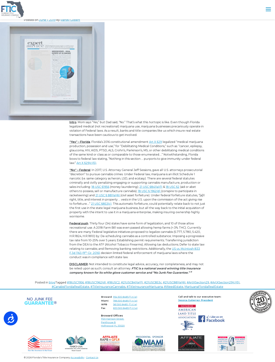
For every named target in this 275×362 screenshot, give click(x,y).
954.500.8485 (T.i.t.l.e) (125, 297)
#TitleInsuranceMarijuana (145, 286)
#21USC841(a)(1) (132, 282)
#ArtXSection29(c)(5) (225, 282)
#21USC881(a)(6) (174, 282)
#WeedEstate (173, 286)
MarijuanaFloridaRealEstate (204, 286)
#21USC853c (153, 282)
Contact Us (92, 357)
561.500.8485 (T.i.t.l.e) (125, 304)
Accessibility (77, 357)
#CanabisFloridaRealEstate (70, 286)
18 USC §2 (172, 187)
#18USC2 (113, 282)
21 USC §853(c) (101, 203)
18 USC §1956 (100, 187)
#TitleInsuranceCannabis (107, 286)
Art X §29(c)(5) (86, 163)
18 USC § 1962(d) (149, 191)
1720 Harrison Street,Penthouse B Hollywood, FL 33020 (113, 322)
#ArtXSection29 (198, 282)
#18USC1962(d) (95, 282)
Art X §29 (155, 142)
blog (52, 282)
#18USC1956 (75, 282)
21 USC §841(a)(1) (150, 187)
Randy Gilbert (70, 20)
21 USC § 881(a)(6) (107, 195)
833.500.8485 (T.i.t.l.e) (125, 308)
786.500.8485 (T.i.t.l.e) (125, 300)
